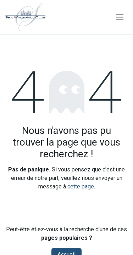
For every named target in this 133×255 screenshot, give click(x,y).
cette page (80, 186)
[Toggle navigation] (120, 17)
